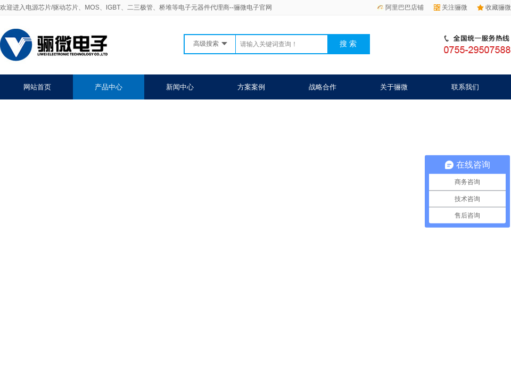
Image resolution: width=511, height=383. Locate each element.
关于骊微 (394, 87)
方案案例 (251, 87)
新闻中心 (180, 87)
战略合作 (322, 87)
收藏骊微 (494, 7)
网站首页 (37, 87)
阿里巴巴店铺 (400, 7)
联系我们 (465, 87)
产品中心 (108, 87)
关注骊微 (450, 7)
